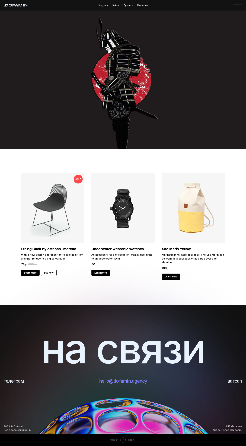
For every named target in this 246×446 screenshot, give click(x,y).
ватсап (233, 381)
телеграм (15, 381)
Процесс (128, 5)
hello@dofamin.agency (123, 381)
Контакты (142, 5)
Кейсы (116, 5)
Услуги (102, 5)
